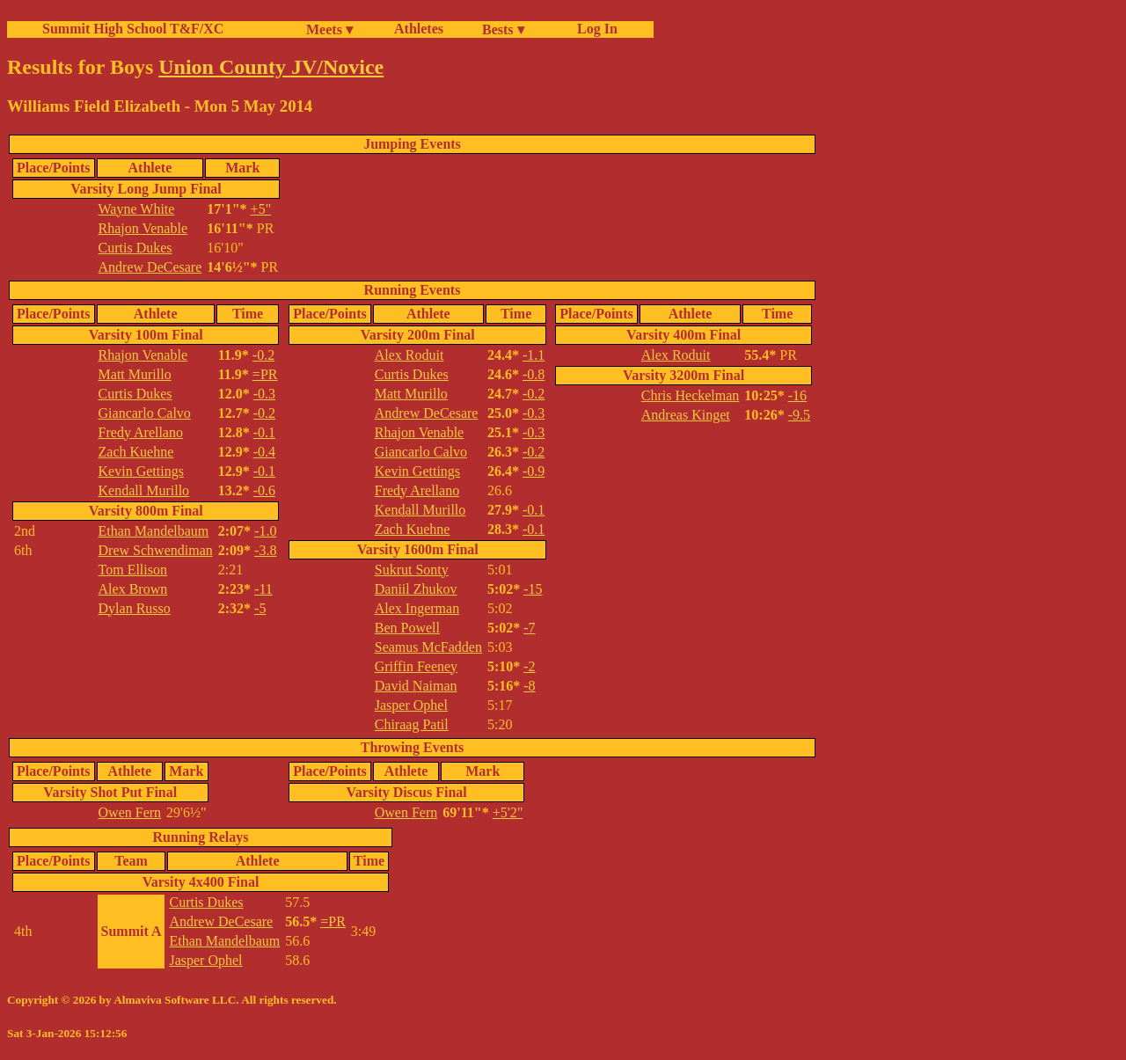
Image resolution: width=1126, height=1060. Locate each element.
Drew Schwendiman (156, 550)
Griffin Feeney (416, 666)
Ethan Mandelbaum (154, 530)
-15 (532, 588)
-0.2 (263, 354)
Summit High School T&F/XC (132, 28)
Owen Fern (130, 812)
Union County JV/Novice (271, 66)
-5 (260, 608)
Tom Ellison (133, 569)
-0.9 (534, 471)
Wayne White (137, 208)
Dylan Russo (135, 608)
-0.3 (264, 393)
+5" (261, 208)
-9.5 (799, 414)
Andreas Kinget (685, 414)
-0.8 (534, 374)
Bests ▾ (503, 29)
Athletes (418, 28)
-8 (529, 685)
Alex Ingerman (417, 608)
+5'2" (508, 812)
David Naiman (416, 685)
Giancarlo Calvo (145, 413)
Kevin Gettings (141, 471)
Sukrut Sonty (412, 569)
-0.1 (264, 432)
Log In (594, 28)
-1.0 (265, 530)
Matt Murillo (135, 374)
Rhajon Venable (143, 228)
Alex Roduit (409, 354)
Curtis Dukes (135, 247)
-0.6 (264, 490)
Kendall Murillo (144, 490)
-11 (263, 588)
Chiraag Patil (412, 724)
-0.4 (264, 451)
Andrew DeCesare (150, 267)
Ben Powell (407, 627)
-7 (529, 627)
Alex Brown (133, 588)
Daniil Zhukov (416, 588)
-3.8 (265, 550)
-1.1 (534, 354)
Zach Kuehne (136, 451)
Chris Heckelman (690, 395)
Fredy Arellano (141, 432)
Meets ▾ (329, 29)
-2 (529, 666)
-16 (797, 395)
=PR (265, 374)
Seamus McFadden (428, 647)
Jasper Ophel (411, 705)
